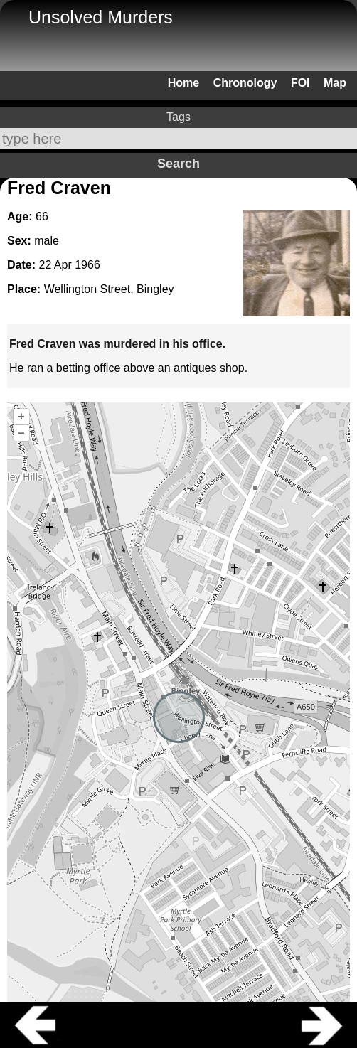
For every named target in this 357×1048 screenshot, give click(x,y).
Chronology (245, 83)
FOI (300, 83)
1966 (87, 265)
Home (183, 83)
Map (335, 83)
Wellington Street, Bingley (109, 289)
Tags (178, 117)
